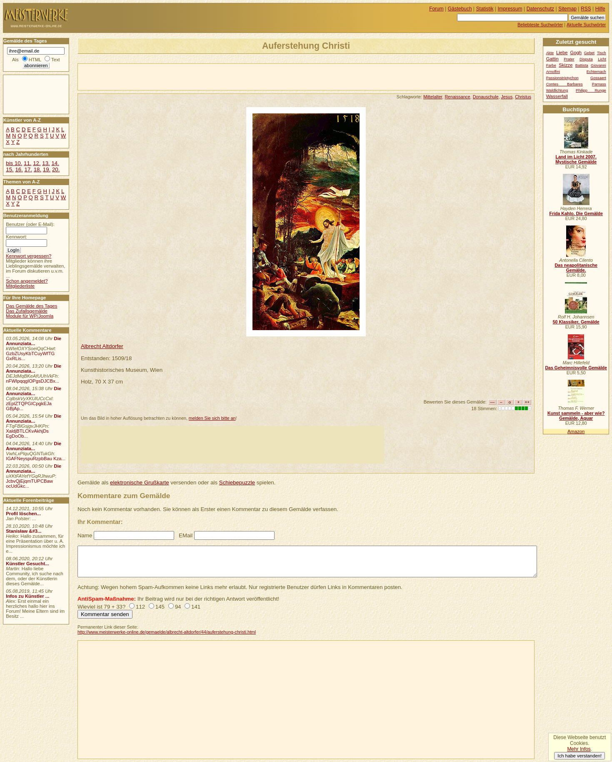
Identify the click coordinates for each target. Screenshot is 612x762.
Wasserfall (557, 96)
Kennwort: (16, 236)
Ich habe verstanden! (579, 755)
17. (28, 169)
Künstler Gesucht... (27, 563)
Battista (581, 65)
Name (84, 535)
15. (9, 169)
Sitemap (567, 9)
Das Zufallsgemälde (26, 310)
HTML (35, 59)
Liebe (562, 52)
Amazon (576, 431)
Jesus (507, 96)
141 (195, 607)
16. (18, 169)
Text (55, 59)
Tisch (601, 53)
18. (37, 169)
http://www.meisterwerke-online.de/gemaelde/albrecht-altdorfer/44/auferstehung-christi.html (166, 631)
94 (178, 607)
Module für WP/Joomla (29, 315)
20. (56, 169)
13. (46, 163)
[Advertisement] (175, 76)
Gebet (589, 53)
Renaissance (457, 96)
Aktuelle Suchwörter (586, 24)
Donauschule (486, 96)
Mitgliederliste (20, 285)
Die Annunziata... (33, 341)
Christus (523, 96)
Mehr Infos (578, 749)
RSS (586, 9)
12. (36, 163)
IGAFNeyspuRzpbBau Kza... (35, 458)
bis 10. (14, 163)
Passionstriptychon (562, 78)
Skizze (565, 65)
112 (140, 607)
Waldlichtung (557, 90)
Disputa (586, 59)
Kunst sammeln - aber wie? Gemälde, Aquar (576, 416)
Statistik (485, 9)
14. (55, 163)
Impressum (510, 9)
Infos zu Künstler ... (27, 596)
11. (27, 163)
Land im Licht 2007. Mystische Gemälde (576, 159)
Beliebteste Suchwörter (540, 24)
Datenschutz (540, 9)
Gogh (576, 52)
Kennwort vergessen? (28, 255)
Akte (550, 53)
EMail (185, 535)
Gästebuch (460, 9)
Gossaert (598, 78)
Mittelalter (432, 96)
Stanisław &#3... (23, 531)
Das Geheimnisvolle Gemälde (576, 367)
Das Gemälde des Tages (31, 305)
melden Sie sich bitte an (212, 418)
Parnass (599, 84)
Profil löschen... (23, 513)
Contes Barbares (564, 84)
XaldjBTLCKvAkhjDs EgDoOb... (27, 434)
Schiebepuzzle (237, 482)
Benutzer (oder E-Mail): (30, 224)
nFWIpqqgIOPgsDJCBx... (32, 381)
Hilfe (600, 9)
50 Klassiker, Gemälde (576, 321)
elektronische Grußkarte (139, 482)
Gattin (552, 58)
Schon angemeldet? (26, 280)
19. (46, 169)
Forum (436, 9)
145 (160, 607)
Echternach (596, 72)
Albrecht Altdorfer (102, 346)
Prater (569, 59)
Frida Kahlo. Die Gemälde (576, 213)
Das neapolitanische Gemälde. (576, 268)
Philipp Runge (591, 90)
